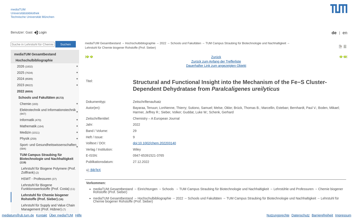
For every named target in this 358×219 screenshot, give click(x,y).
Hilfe (78, 215)
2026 (25, 66)
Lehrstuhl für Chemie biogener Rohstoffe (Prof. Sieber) (45, 197)
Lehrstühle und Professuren (294, 189)
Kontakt (41, 215)
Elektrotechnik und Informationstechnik (48, 111)
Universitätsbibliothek (25, 13)
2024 (25, 79)
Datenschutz (300, 215)
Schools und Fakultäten (41, 97)
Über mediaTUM (61, 215)
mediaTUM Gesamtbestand (35, 54)
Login (40, 32)
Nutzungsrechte (278, 215)
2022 (25, 91)
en (345, 32)
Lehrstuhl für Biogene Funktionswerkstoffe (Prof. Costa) (48, 187)
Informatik (30, 120)
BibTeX (93, 170)
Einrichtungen (147, 189)
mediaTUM (18, 9)
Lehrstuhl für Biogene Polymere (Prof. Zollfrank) (48, 170)
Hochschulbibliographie (34, 60)
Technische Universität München (32, 17)
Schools (168, 189)
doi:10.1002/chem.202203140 (154, 143)
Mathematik (32, 126)
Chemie (29, 104)
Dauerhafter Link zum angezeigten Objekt (216, 65)
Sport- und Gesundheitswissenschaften (48, 146)
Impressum (343, 215)
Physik (28, 138)
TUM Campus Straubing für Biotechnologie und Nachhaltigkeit (46, 158)
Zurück (216, 57)
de (334, 32)
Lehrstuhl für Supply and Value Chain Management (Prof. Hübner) (48, 207)
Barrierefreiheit (322, 215)
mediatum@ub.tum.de (18, 215)
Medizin (30, 132)
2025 (25, 72)
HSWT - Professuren (39, 179)
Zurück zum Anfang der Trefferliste (216, 61)
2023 (25, 85)
